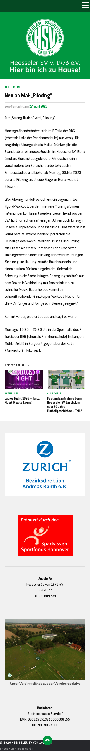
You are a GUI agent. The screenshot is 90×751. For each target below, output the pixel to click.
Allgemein (12, 87)
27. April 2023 (38, 106)
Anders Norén (24, 749)
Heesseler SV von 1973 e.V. (32, 742)
